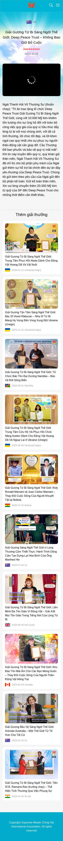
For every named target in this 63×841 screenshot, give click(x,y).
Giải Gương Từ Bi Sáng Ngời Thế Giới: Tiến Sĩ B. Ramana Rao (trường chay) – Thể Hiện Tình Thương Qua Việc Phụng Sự (31, 786)
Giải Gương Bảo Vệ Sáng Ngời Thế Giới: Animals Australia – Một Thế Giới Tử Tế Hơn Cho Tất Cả (29, 730)
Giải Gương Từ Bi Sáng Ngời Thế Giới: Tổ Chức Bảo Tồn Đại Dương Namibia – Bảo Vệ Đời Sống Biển (30, 376)
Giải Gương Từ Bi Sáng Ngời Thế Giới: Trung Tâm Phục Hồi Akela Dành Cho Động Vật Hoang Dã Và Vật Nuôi (31, 260)
